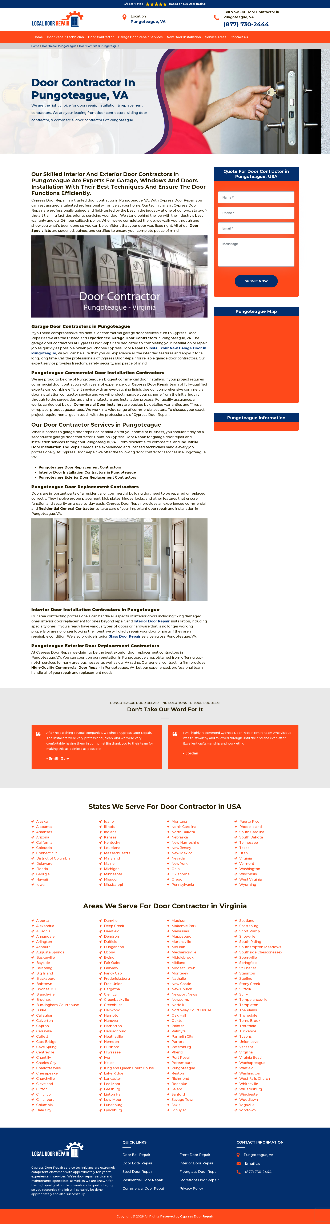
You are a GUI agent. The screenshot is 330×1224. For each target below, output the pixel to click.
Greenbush (113, 1005)
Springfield (248, 963)
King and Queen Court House (129, 1068)
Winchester (249, 1094)
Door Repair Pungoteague (58, 46)
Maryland (112, 858)
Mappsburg (182, 936)
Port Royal (181, 1058)
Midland (178, 963)
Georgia (43, 874)
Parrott (178, 1042)
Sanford (178, 1094)
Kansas (110, 837)
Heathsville (113, 1036)
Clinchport (45, 1100)
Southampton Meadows (260, 947)
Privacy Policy (191, 1189)
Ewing (109, 958)
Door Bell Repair (136, 1155)
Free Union (113, 984)
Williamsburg (250, 1089)
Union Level (249, 1042)
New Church (182, 989)
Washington (249, 869)
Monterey (180, 973)
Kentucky (112, 843)
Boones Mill (46, 989)
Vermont (246, 864)
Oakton (178, 1021)
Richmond (180, 1079)
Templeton (248, 1005)
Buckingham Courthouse (57, 1005)
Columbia (44, 1105)
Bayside (43, 963)
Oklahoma (181, 874)
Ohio (176, 869)
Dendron (111, 936)
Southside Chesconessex (260, 952)
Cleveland (44, 1084)
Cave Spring (46, 1047)
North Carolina (184, 827)
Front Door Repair (195, 1155)
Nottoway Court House (191, 1010)
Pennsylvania (183, 885)
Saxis (176, 1105)
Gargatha (112, 989)
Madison (179, 921)
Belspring (44, 968)
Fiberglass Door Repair (199, 1172)
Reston (178, 1073)
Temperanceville (253, 1000)
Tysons (245, 1036)
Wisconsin (248, 874)
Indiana (110, 832)
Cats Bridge (46, 1042)
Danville (110, 921)
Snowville (247, 936)
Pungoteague (183, 1068)
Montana (179, 822)
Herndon (111, 1042)
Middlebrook (183, 958)
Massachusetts (117, 853)
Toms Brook (250, 1021)
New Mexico (182, 853)
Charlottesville (48, 1068)
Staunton (247, 973)
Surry (243, 994)
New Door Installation (184, 37)
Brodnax (43, 1000)
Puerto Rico (249, 822)
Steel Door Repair (137, 1172)
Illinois (109, 827)
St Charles (248, 968)
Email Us (252, 1163)
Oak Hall (179, 1015)
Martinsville (181, 942)
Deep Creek (114, 926)
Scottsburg (248, 926)
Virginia (245, 858)
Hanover (111, 1021)
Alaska (42, 822)
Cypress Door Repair (196, 1216)
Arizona (42, 837)
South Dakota (251, 837)
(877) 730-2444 (246, 24)
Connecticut (46, 853)
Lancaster (112, 1079)
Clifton (42, 1089)
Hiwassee (112, 1052)
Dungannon (114, 947)
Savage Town (183, 1100)
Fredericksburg (117, 979)
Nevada (178, 858)
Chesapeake (47, 1073)
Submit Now (256, 281)
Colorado (44, 848)
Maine (109, 864)
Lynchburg (113, 1110)
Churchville (45, 1079)
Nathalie (179, 979)
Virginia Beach (251, 1058)
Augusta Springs (50, 952)
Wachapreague (252, 1063)
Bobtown (44, 984)
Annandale (45, 936)
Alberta (42, 921)
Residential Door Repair (142, 1180)
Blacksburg (46, 979)
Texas (244, 848)
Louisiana (112, 848)
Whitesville (248, 1084)
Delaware (44, 864)
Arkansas (44, 832)
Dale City (43, 1110)
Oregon (178, 879)
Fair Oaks (112, 963)
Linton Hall (113, 1094)
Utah (243, 853)
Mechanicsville (184, 952)
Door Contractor (101, 37)
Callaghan (44, 1015)
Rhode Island (250, 827)
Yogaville (246, 1105)
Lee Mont (112, 1084)
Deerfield (112, 931)
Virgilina (246, 1052)
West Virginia (250, 879)
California (44, 843)
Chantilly (43, 1058)
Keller (109, 1063)
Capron (42, 1026)
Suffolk (245, 989)
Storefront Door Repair (199, 1180)
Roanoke (179, 1084)
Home (38, 37)
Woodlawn (248, 1100)
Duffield (110, 942)
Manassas (180, 931)
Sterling (245, 979)
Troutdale (247, 1026)
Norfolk (178, 1005)
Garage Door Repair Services (140, 37)
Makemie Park (184, 926)
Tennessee (248, 843)
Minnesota (113, 874)
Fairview (111, 968)
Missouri (111, 879)
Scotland (246, 921)
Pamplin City (182, 1036)
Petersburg (181, 1047)
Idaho (109, 822)
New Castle (181, 984)
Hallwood (112, 1010)
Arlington (44, 942)
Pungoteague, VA (148, 21)
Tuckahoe (247, 1031)
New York (180, 864)
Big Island (44, 973)
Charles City (46, 1063)
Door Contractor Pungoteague (99, 46)
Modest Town (183, 968)
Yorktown (247, 1110)
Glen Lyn (111, 994)
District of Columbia (53, 858)
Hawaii (42, 879)
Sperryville (248, 958)
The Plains (248, 1010)
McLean (178, 947)
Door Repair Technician (65, 37)
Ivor (107, 1058)
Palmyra (179, 1031)
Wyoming (247, 885)
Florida (42, 869)
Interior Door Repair (196, 1163)
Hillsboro (111, 1047)
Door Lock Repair (137, 1163)
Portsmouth (182, 1063)
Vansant (246, 1047)
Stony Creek (249, 984)
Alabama (44, 827)
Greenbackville (116, 1000)
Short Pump (249, 931)
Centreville (45, 1052)
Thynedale (248, 1015)
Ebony (109, 952)
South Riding (250, 942)
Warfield (246, 1068)
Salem (177, 1089)
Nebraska (180, 837)
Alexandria (45, 926)
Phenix (177, 1052)
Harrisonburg (115, 1031)
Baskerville (45, 958)
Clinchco (43, 1094)
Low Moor (112, 1100)
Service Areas (215, 37)
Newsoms (180, 1000)
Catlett (42, 1036)
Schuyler (179, 1110)
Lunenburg (113, 1105)
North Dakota (183, 832)
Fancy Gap (113, 973)
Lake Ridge (113, 1073)
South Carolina (251, 832)
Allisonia (43, 931)
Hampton (112, 1015)
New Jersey (181, 848)
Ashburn (43, 947)
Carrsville (44, 1031)
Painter (178, 1026)
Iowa (40, 885)
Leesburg (112, 1089)
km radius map (256, 360)
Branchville (45, 994)
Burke (41, 1010)
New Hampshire (185, 843)
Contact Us (239, 37)
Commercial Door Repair (143, 1189)
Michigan (112, 869)
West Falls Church (254, 1079)
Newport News (184, 994)
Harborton (113, 1026)
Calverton (44, 1021)
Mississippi (113, 885)
